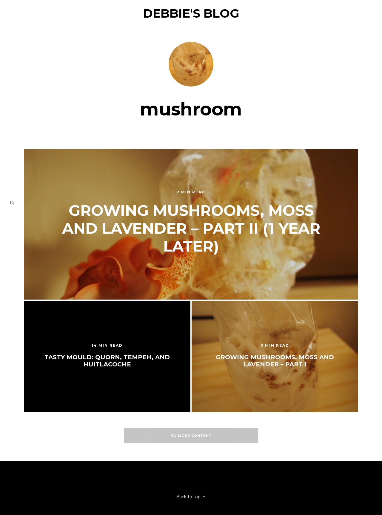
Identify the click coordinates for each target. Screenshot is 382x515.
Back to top (191, 496)
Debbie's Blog (191, 13)
